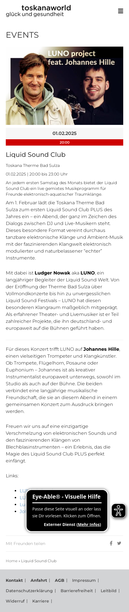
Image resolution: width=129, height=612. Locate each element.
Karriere (40, 601)
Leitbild (109, 590)
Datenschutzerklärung (29, 590)
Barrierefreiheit (77, 590)
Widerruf (15, 601)
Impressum (84, 580)
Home (12, 560)
